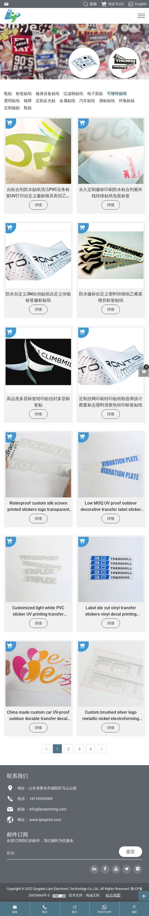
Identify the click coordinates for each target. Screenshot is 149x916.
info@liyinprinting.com (47, 809)
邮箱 (14, 911)
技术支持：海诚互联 (84, 895)
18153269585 (41, 799)
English (137, 4)
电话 (44, 911)
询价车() (112, 4)
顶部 (134, 911)
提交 (130, 851)
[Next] (101, 748)
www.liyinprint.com (45, 820)
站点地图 (113, 895)
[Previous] (46, 748)
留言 (74, 911)
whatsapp (104, 911)
